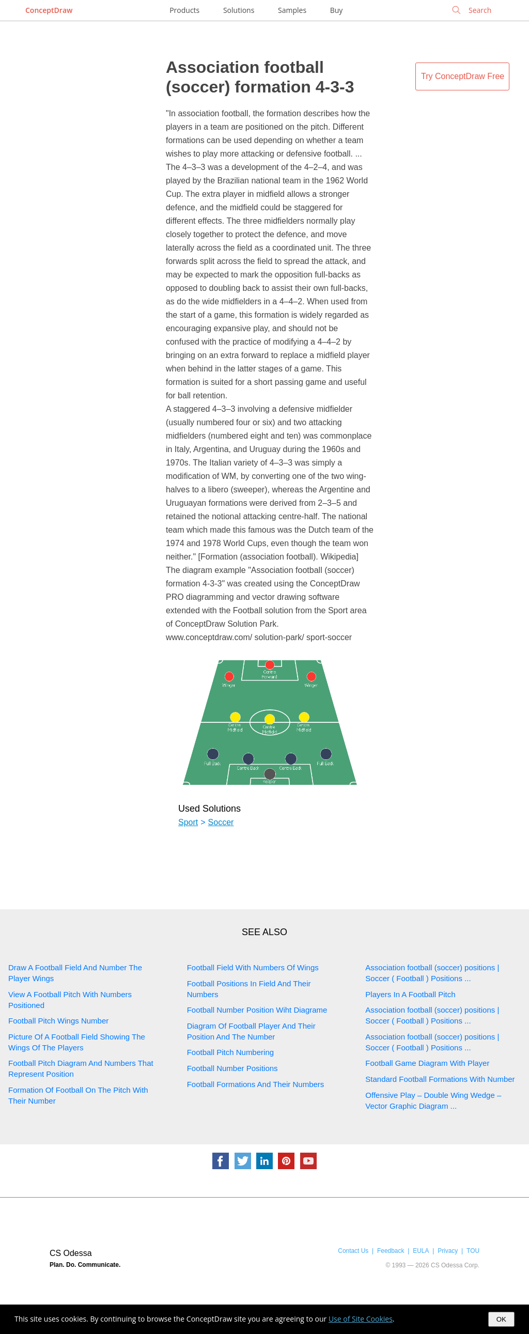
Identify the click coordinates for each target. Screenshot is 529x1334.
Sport (188, 822)
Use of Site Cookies (361, 1319)
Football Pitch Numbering (230, 1052)
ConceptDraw (48, 10)
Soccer (221, 822)
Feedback (390, 1250)
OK (501, 1319)
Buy (336, 10)
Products (184, 10)
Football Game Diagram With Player (427, 1063)
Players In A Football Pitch (410, 994)
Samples (292, 10)
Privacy (448, 1250)
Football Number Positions (232, 1068)
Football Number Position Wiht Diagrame (257, 1009)
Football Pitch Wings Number (58, 1020)
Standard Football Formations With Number (440, 1079)
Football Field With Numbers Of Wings (253, 967)
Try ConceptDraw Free (462, 76)
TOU (472, 1250)
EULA (421, 1250)
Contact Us (353, 1250)
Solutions (238, 10)
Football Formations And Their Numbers (255, 1084)
